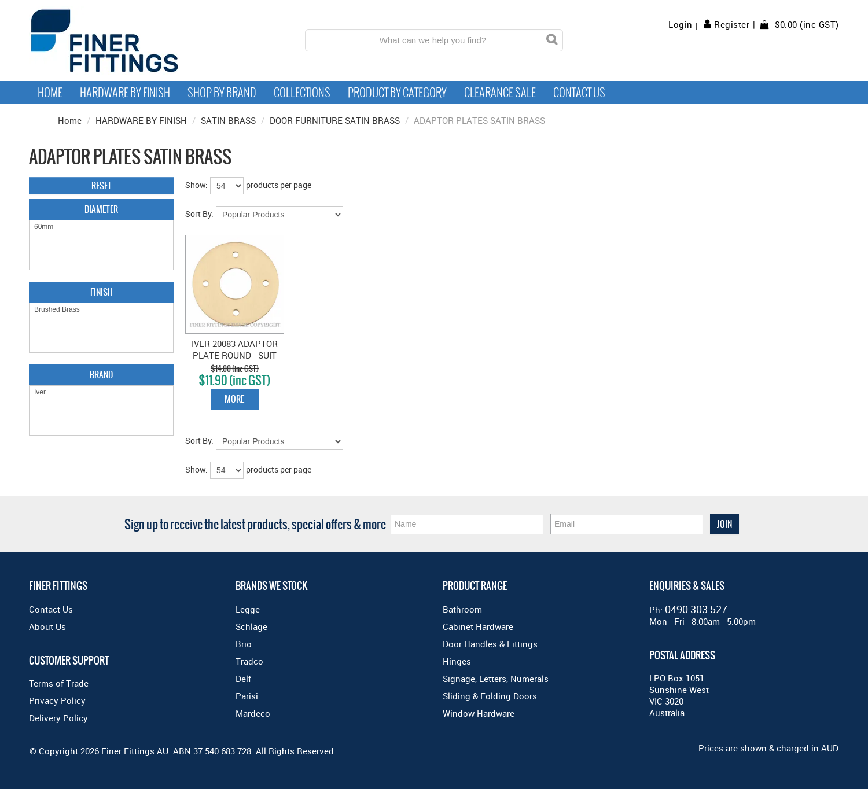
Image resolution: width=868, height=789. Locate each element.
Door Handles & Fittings (490, 644)
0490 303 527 (696, 609)
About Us (47, 626)
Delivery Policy (58, 718)
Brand (101, 374)
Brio (244, 644)
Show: (196, 184)
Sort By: (199, 213)
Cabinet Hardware (478, 626)
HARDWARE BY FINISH (141, 120)
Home (50, 92)
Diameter (101, 209)
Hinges (457, 661)
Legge (248, 609)
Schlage (251, 626)
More (234, 398)
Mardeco (253, 713)
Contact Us (579, 92)
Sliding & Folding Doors (490, 696)
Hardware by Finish (125, 92)
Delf (243, 678)
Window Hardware (478, 713)
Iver (101, 392)
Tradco (249, 661)
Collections (302, 92)
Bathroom (462, 609)
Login (680, 24)
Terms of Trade (59, 683)
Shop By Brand (221, 92)
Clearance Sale (500, 92)
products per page (278, 184)
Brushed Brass (101, 309)
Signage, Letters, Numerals (496, 678)
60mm (101, 227)
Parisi (247, 696)
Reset (101, 185)
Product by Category (397, 92)
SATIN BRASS (228, 120)
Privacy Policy (57, 700)
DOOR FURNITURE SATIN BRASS (335, 120)
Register (731, 24)
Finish (101, 291)
